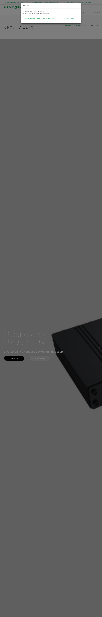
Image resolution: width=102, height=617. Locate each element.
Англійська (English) (49, 18)
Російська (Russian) (68, 18)
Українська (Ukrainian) (32, 18)
